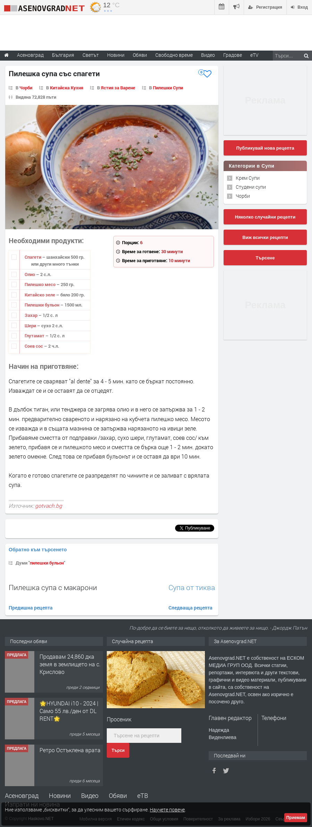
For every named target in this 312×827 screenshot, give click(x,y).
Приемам (295, 817)
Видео (89, 795)
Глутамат (35, 335)
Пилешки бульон (42, 305)
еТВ (142, 795)
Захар (31, 315)
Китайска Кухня (66, 88)
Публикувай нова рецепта (265, 148)
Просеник (119, 719)
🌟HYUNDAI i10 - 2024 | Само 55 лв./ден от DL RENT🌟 (69, 711)
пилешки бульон (47, 563)
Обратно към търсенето (38, 549)
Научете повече (167, 809)
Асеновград (21, 795)
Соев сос (34, 346)
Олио (30, 274)
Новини (115, 55)
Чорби (25, 88)
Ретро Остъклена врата (70, 750)
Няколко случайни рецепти (265, 217)
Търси (118, 750)
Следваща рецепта (190, 607)
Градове (232, 55)
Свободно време (174, 55)
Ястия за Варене (118, 88)
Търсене (265, 257)
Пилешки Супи (168, 88)
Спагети (33, 257)
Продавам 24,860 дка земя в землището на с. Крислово (70, 664)
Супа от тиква (191, 587)
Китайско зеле (40, 295)
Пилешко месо (41, 284)
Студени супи (251, 187)
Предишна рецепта (31, 607)
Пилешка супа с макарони (53, 587)
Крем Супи (248, 178)
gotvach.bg (48, 505)
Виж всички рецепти (265, 237)
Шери (31, 325)
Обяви (118, 795)
